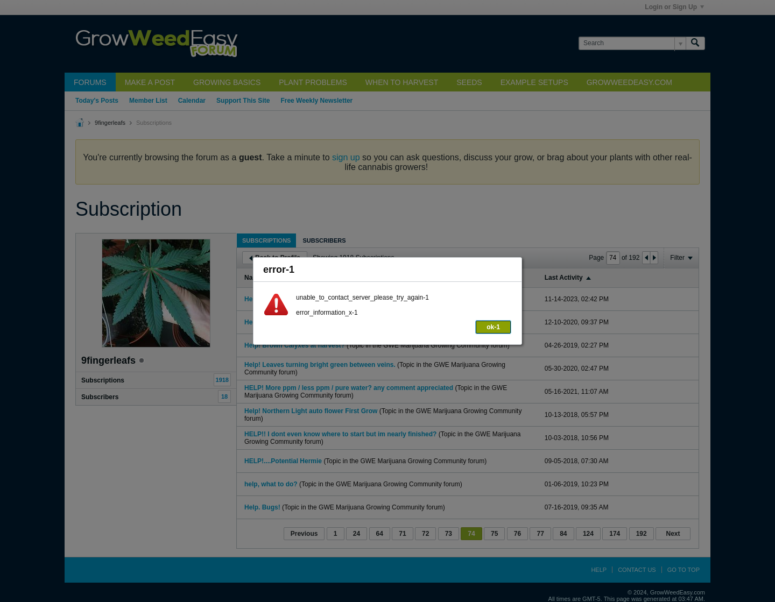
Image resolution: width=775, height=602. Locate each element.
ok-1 (493, 327)
